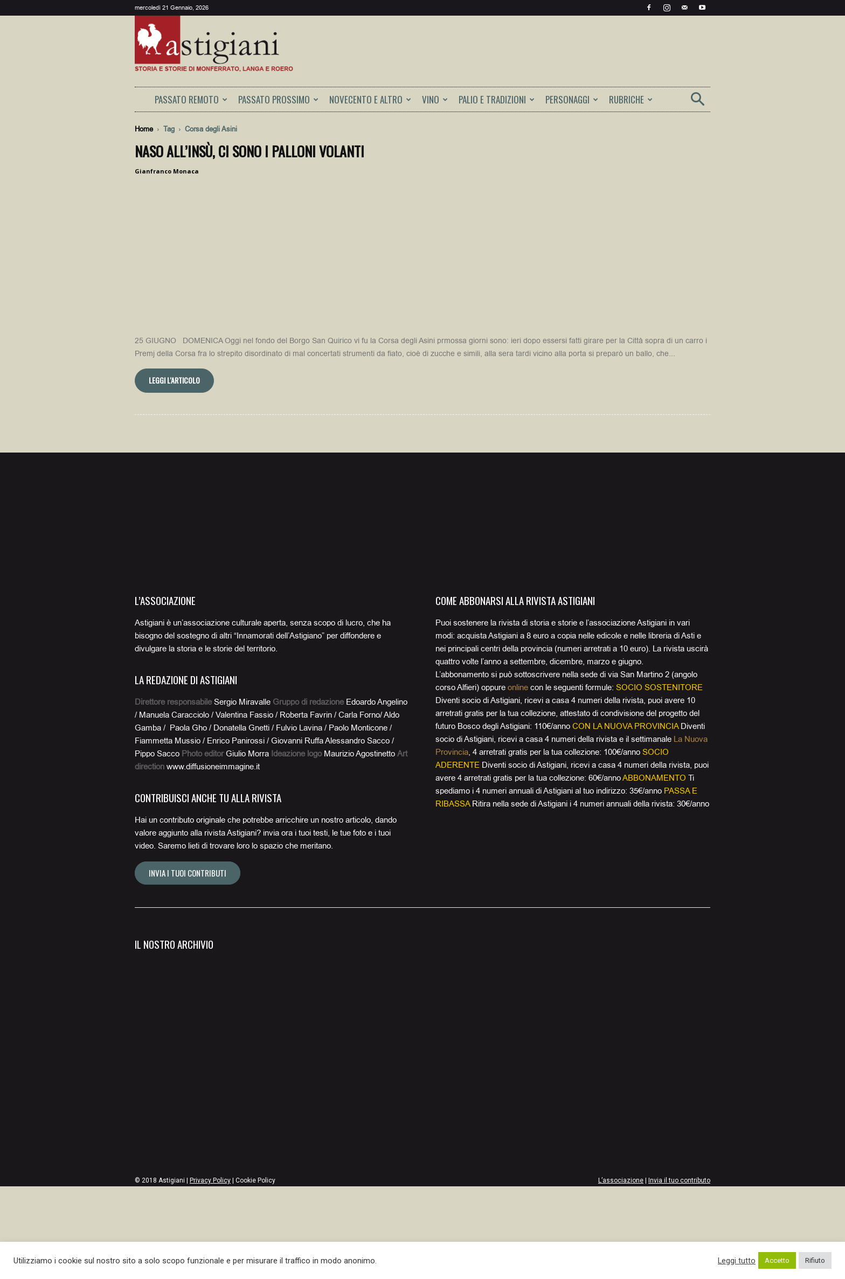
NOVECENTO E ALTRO (370, 99)
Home (144, 129)
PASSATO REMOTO (191, 99)
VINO (435, 99)
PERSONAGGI (571, 99)
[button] (697, 103)
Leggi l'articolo (174, 472)
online (518, 780)
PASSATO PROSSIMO (278, 99)
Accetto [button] (777, 1260)
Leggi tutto (737, 1261)
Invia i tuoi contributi (187, 965)
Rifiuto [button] (815, 1260)
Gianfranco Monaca (167, 171)
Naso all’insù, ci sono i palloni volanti (249, 151)
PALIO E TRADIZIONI (497, 99)
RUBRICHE (631, 99)
